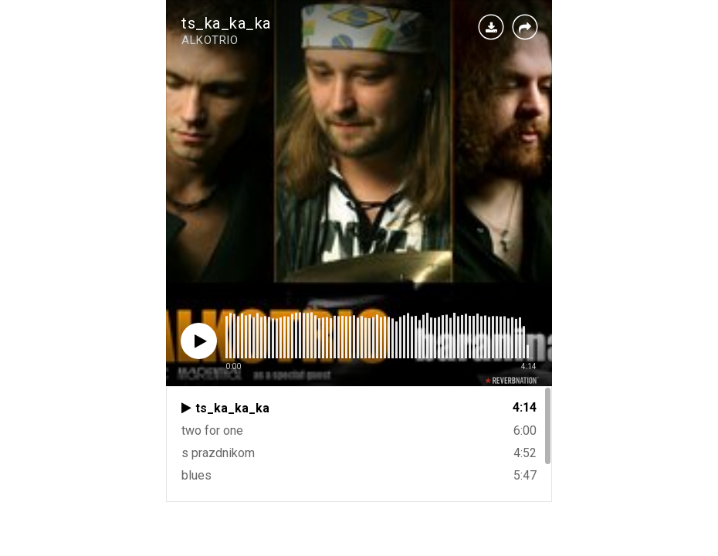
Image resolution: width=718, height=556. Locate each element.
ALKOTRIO (209, 40)
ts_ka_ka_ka (226, 23)
